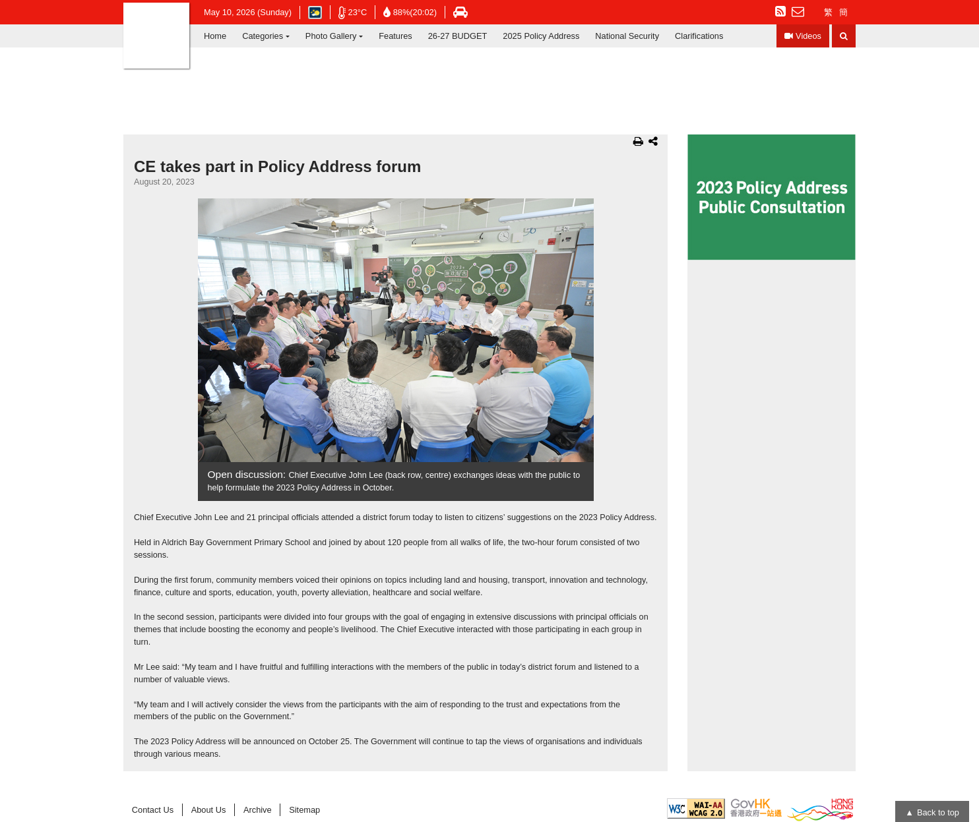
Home (215, 36)
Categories (262, 36)
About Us (208, 810)
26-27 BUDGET (458, 36)
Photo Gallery (331, 36)
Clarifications (699, 36)
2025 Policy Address (541, 36)
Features (395, 36)
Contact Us (153, 810)
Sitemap (304, 810)
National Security (627, 36)
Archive (257, 810)
